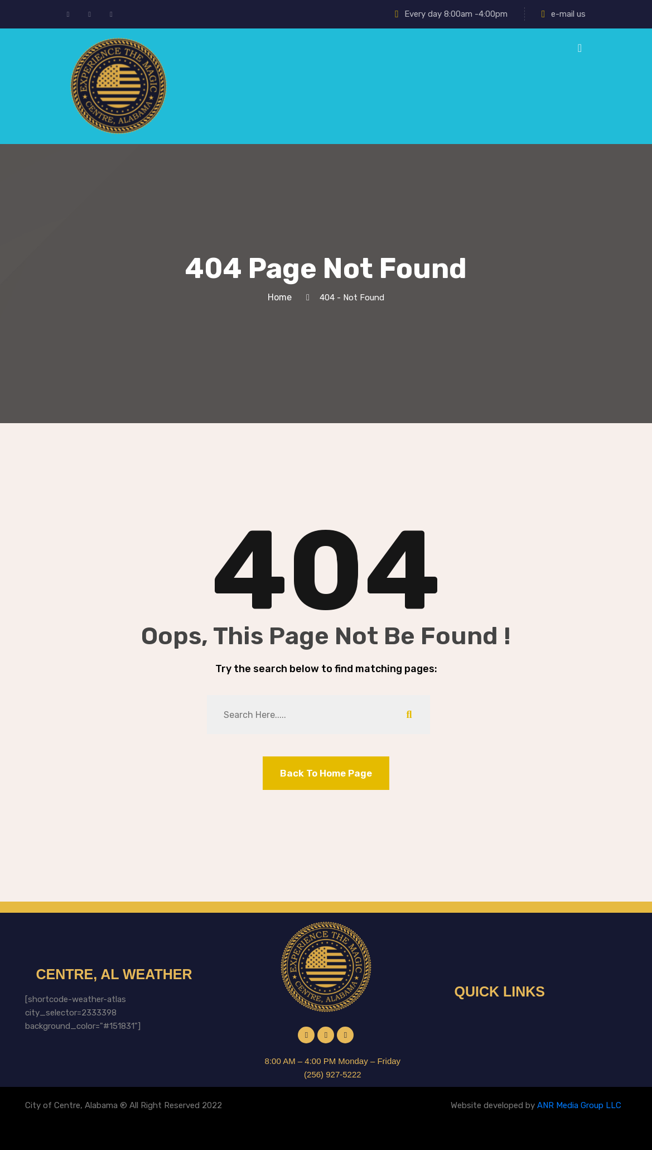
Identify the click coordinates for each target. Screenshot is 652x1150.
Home (282, 297)
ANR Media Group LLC (579, 1105)
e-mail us (564, 14)
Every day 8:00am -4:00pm (451, 14)
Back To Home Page (326, 773)
